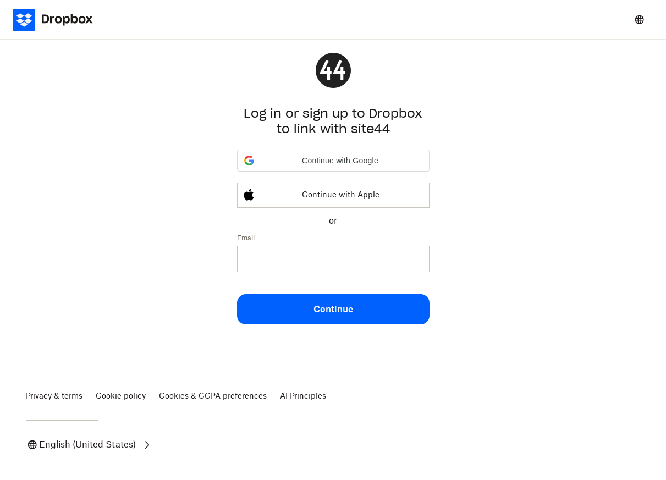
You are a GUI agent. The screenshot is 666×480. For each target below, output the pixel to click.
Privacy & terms (54, 396)
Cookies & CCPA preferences (213, 396)
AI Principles (303, 396)
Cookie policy (121, 396)
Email (246, 238)
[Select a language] (639, 20)
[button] (333, 161)
